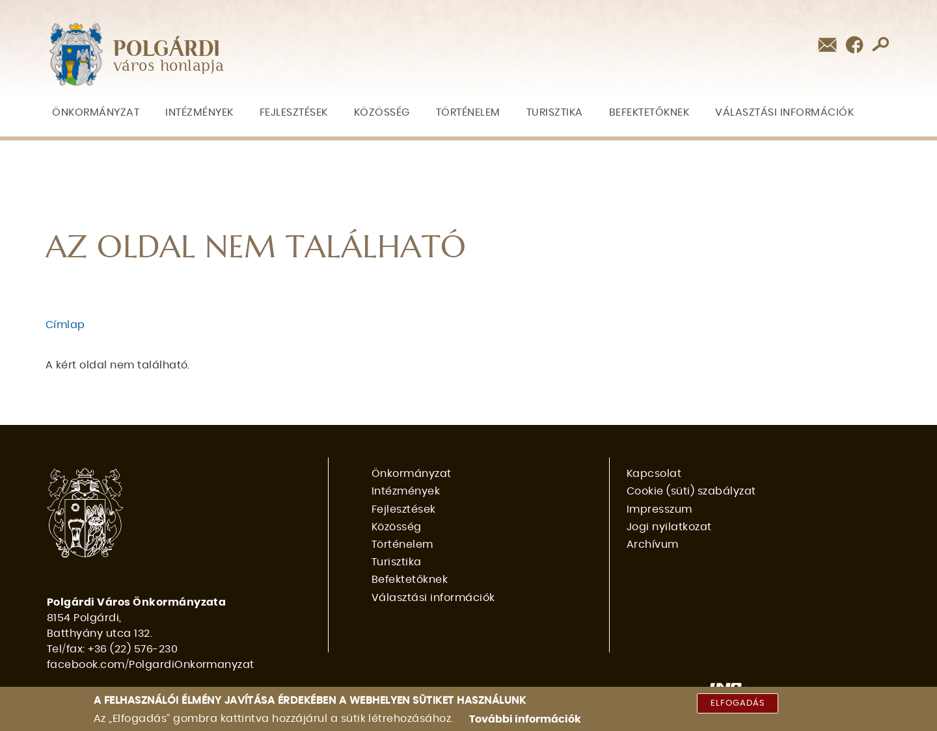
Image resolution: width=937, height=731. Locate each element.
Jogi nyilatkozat (669, 527)
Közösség (382, 112)
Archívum (653, 544)
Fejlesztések (294, 112)
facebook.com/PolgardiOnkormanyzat (150, 665)
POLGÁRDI (167, 49)
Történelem (468, 112)
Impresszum (659, 509)
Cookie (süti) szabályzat (691, 491)
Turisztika (554, 112)
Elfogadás (738, 704)
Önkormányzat (95, 112)
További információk (525, 720)
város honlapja (168, 66)
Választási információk (784, 112)
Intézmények (199, 112)
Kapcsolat (654, 473)
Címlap (65, 325)
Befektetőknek (649, 112)
